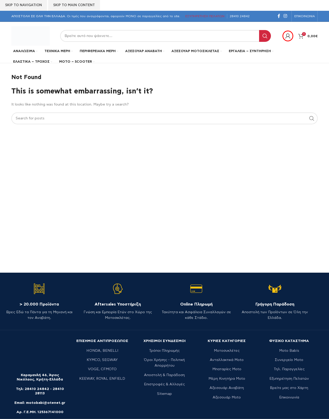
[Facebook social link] (279, 16)
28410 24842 (37, 389)
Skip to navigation (23, 5)
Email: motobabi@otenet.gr (39, 403)
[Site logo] (30, 35)
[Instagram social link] (285, 16)
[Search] (165, 36)
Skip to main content (74, 5)
